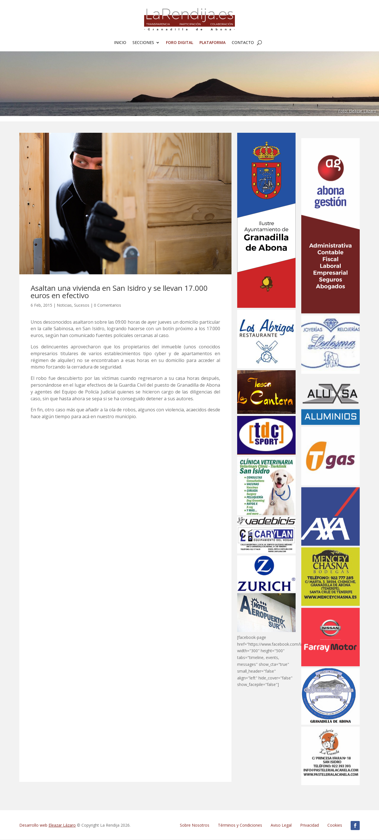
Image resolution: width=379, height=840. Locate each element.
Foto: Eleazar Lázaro (357, 111)
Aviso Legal (281, 825)
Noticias (64, 305)
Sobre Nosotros (194, 825)
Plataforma (212, 43)
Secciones (143, 43)
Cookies (334, 825)
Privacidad (309, 825)
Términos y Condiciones (240, 825)
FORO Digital (179, 43)
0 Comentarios (107, 305)
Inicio (120, 43)
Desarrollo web (47, 825)
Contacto (243, 43)
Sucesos (81, 305)
